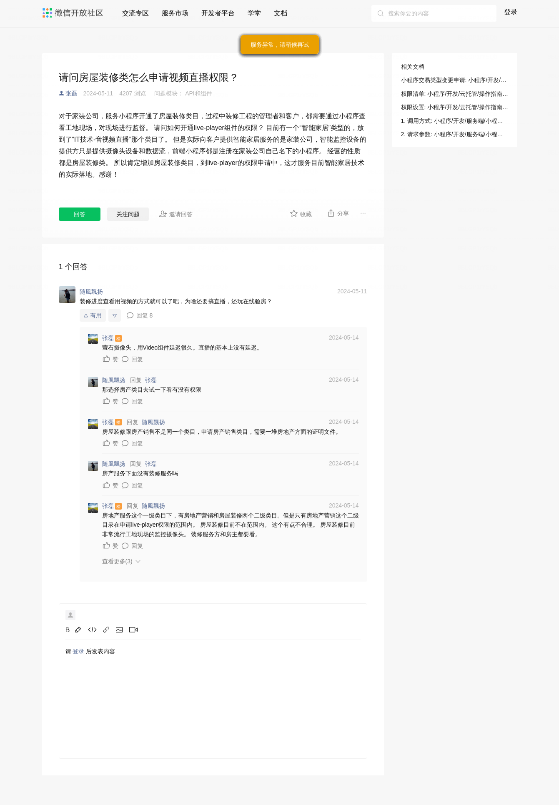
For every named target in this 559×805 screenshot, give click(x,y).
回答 (79, 214)
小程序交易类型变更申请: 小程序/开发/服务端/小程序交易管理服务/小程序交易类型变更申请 (455, 80)
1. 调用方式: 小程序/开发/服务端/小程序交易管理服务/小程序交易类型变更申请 (455, 121)
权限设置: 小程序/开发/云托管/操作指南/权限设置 (455, 107)
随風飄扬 (153, 422)
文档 (280, 13)
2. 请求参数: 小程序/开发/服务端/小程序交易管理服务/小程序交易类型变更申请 (455, 134)
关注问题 (128, 214)
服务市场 (175, 13)
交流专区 (135, 13)
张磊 (71, 93)
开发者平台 (218, 13)
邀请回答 (176, 213)
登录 (510, 11)
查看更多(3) (117, 561)
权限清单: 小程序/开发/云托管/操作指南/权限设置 (455, 93)
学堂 (254, 13)
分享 (338, 213)
